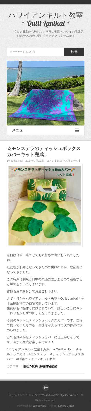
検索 (74, 52)
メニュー (45, 130)
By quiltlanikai (15, 160)
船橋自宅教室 (48, 366)
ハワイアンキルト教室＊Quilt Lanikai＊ (45, 19)
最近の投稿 (30, 366)
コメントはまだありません (62, 160)
